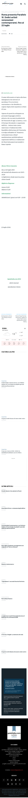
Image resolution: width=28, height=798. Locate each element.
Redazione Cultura (9, 688)
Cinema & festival (5, 543)
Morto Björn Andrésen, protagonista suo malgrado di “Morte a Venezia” (12, 546)
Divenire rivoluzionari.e (7, 564)
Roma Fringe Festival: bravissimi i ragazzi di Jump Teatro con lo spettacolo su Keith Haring (21, 51)
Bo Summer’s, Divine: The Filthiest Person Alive (6, 50)
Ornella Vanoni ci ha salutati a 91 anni (11, 491)
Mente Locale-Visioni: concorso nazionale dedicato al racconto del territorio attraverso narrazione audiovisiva (13, 710)
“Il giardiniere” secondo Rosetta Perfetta (12, 581)
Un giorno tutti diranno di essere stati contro (13, 651)
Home (2, 11)
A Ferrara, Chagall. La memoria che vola (12, 634)
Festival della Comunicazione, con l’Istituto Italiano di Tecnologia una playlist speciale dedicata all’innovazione (13, 527)
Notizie (6, 11)
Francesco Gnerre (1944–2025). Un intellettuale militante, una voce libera (11, 451)
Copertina (3, 489)
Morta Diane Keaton (6, 598)
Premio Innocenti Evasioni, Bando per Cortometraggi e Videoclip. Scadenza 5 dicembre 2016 (13, 703)
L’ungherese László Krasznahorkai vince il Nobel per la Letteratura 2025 (13, 616)
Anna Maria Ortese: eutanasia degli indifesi (13, 508)
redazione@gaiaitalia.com (17, 770)
